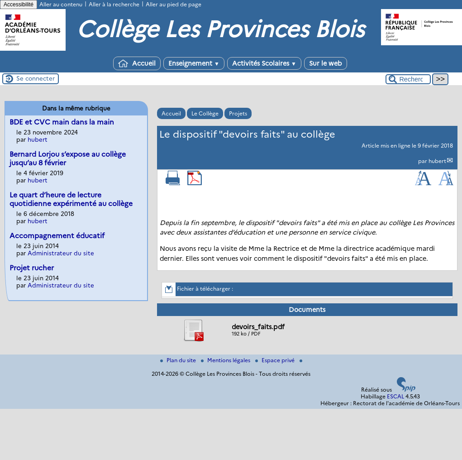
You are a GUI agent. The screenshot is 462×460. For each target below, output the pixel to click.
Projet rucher (32, 268)
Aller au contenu (60, 4)
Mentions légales (226, 360)
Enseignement (193, 63)
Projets (238, 113)
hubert (437, 161)
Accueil (137, 63)
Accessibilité (18, 4)
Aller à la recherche (114, 4)
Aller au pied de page (173, 4)
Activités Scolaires (264, 63)
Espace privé (275, 360)
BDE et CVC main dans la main (62, 122)
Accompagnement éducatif (57, 235)
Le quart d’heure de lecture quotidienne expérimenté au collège (71, 199)
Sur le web (325, 63)
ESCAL (395, 396)
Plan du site (178, 360)
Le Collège (205, 113)
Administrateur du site (61, 253)
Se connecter (35, 78)
